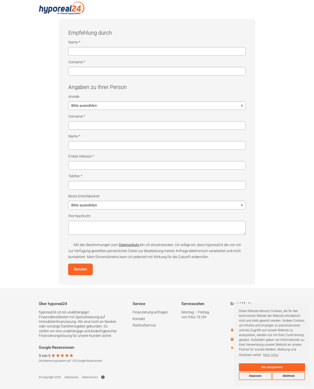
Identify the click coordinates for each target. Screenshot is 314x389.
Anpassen (255, 376)
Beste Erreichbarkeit (84, 196)
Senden (80, 269)
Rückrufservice (144, 325)
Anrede (73, 96)
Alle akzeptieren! (272, 367)
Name (74, 42)
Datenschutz (129, 245)
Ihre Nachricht (79, 216)
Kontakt (139, 319)
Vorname (76, 62)
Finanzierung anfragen (150, 312)
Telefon (75, 176)
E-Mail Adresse (81, 156)
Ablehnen (289, 376)
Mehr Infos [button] (270, 355)
